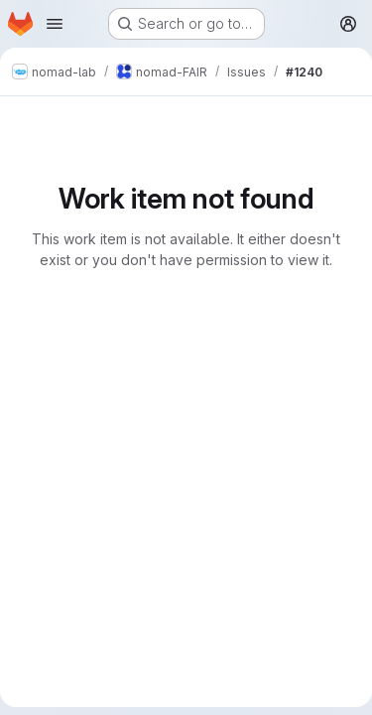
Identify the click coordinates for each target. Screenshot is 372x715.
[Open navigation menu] (54, 24)
